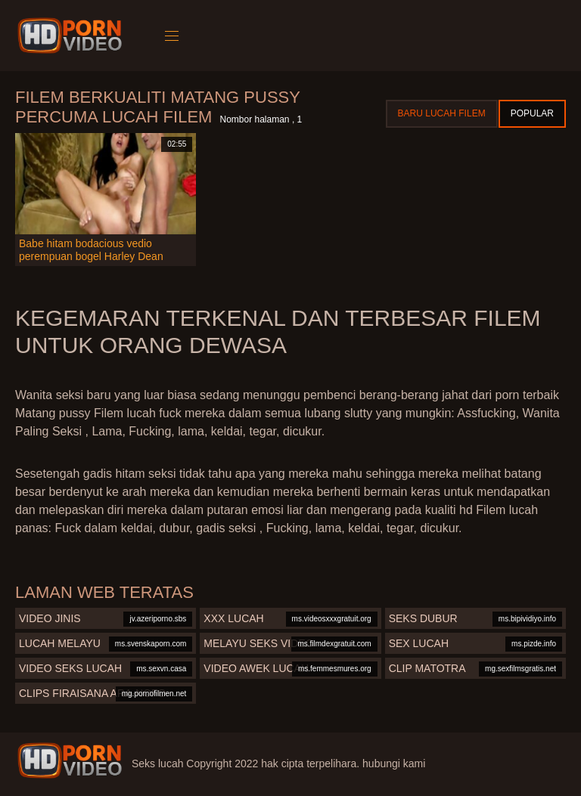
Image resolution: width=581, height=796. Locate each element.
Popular (532, 113)
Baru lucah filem (442, 113)
